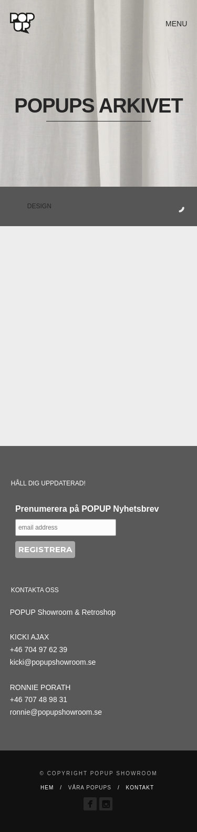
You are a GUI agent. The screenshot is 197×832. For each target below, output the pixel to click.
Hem (47, 787)
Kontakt (140, 787)
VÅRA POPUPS (89, 787)
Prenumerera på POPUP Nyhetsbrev (87, 508)
